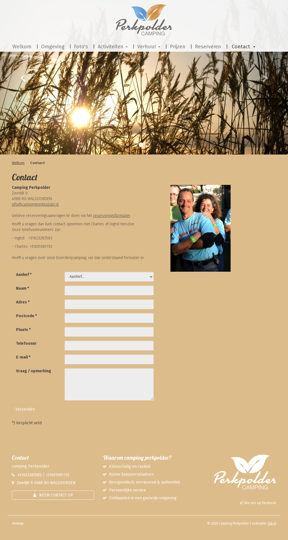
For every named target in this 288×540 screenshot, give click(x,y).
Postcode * (26, 316)
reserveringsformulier (111, 215)
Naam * (22, 288)
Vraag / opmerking (33, 371)
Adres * (23, 302)
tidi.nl (272, 523)
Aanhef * (24, 274)
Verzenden (25, 409)
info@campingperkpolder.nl (35, 204)
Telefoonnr (26, 343)
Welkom (18, 163)
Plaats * (23, 329)
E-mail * (23, 357)
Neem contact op (56, 495)
